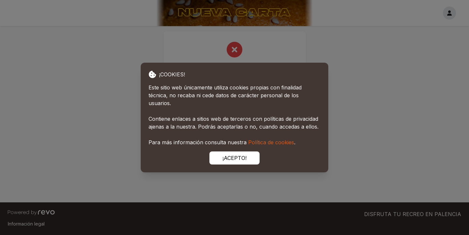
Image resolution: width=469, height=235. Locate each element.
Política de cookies (271, 142)
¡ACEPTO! (234, 158)
